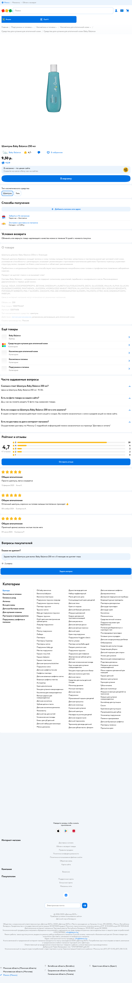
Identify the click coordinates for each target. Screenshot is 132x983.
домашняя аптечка (108, 594)
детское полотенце (108, 689)
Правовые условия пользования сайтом (66, 916)
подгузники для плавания (79, 654)
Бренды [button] (6, 590)
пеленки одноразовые (110, 718)
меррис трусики (43, 616)
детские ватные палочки (78, 628)
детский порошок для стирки (112, 652)
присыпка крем (107, 728)
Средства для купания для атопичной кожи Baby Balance (69, 31)
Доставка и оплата (66, 843)
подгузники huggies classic (79, 638)
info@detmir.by (72, 932)
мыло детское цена (76, 597)
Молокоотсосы (107, 616)
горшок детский (107, 676)
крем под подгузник (77, 634)
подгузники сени (44, 667)
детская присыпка (76, 702)
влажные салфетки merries (47, 680)
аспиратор (41, 683)
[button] (44, 19)
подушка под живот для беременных (110, 624)
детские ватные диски (77, 625)
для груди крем (107, 610)
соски (103, 706)
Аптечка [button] (6, 601)
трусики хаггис (43, 610)
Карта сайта (66, 864)
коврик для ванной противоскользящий (77, 617)
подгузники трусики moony (48, 603)
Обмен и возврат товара (66, 846)
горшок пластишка (44, 660)
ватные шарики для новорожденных (44, 697)
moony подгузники (44, 631)
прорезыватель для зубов (111, 712)
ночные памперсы (76, 689)
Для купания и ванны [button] (12, 612)
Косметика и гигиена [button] (12, 594)
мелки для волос (43, 727)
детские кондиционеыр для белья (114, 640)
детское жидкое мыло (77, 718)
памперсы (41, 638)
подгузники (73, 695)
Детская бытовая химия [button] (13, 608)
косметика (105, 613)
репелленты (41, 711)
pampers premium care (77, 647)
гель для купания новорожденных (50, 689)
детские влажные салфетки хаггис (50, 676)
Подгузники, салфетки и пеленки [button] (14, 620)
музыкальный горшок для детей (81, 698)
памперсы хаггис (43, 644)
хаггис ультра (74, 641)
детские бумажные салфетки (112, 722)
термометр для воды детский (80, 724)
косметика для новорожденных (49, 693)
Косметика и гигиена (45, 27)
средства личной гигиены (111, 619)
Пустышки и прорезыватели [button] (16, 616)
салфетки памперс (44, 673)
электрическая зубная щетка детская (80, 658)
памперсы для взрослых (110, 603)
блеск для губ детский (45, 720)
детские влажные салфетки (111, 590)
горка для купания (108, 682)
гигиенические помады (46, 717)
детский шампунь (76, 711)
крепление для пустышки (111, 709)
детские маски (75, 677)
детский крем (74, 631)
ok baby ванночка (44, 590)
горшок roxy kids (43, 654)
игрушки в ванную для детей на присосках (113, 693)
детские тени (74, 603)
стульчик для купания (77, 708)
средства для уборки (109, 649)
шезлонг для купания (109, 679)
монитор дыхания (76, 685)
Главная (5, 27)
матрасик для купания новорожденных (109, 666)
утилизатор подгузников (110, 715)
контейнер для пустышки (111, 702)
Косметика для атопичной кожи (74, 27)
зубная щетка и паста (45, 704)
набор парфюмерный (77, 594)
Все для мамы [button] (9, 605)
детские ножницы (76, 705)
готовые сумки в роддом (110, 636)
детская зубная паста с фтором (81, 728)
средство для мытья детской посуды (80, 681)
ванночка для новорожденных (113, 659)
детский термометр (77, 721)
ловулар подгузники (45, 625)
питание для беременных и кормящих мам (112, 629)
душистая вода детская (78, 590)
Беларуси (72, 919)
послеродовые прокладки (111, 633)
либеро (40, 634)
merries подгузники (44, 651)
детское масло (75, 692)
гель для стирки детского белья (81, 671)
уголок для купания (108, 656)
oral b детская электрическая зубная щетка (48, 620)
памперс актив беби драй (79, 644)
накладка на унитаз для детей (80, 715)
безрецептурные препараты (112, 600)
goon (39, 628)
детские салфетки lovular (47, 670)
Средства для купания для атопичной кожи (21, 31)
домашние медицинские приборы (114, 597)
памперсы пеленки (108, 725)
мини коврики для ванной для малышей (113, 671)
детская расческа (75, 621)
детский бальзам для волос (79, 610)
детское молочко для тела (79, 674)
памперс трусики (44, 607)
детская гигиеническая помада (81, 662)
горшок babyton (43, 657)
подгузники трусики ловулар (48, 600)
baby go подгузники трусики (48, 613)
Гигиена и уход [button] (9, 597)
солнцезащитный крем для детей (82, 600)
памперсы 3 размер (45, 641)
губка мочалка (106, 685)
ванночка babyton (44, 594)
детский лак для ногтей (46, 714)
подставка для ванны (109, 662)
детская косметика (44, 701)
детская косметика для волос (48, 707)
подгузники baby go (45, 647)
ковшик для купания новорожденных (109, 698)
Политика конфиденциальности (66, 854)
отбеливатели (106, 643)
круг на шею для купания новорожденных (78, 666)
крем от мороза (75, 607)
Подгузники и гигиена (21, 27)
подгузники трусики (77, 651)
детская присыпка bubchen (48, 663)
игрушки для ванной (77, 613)
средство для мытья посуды (112, 646)
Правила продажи (66, 850)
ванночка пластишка (45, 597)
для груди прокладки (109, 607)
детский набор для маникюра (48, 724)
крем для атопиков (44, 686)
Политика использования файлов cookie (66, 857)
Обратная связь (66, 861)
